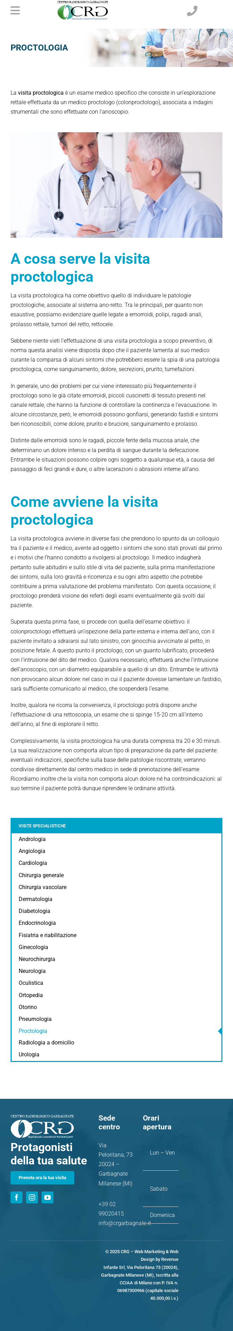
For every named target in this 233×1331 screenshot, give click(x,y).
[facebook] (17, 1197)
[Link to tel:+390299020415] (203, 11)
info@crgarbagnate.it (125, 1223)
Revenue (169, 1259)
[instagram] (32, 1197)
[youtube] (47, 1197)
